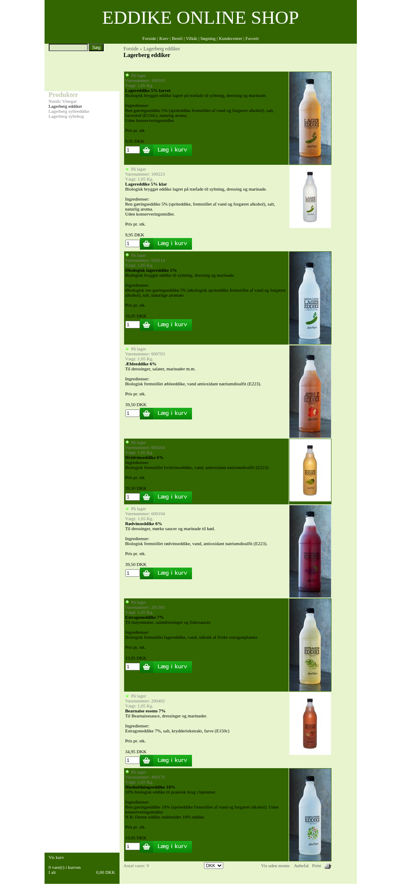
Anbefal (301, 865)
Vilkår (191, 38)
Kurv (164, 38)
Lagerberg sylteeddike (69, 111)
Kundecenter (230, 38)
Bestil (177, 38)
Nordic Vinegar (63, 101)
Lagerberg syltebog (66, 116)
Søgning (208, 38)
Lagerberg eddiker (65, 106)
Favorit (252, 38)
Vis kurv (57, 857)
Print (316, 865)
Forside (149, 38)
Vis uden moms (275, 865)
